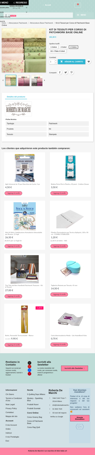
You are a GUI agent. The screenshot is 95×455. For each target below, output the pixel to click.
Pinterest (71, 72)
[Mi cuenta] (47, 5)
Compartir (60, 72)
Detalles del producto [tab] (16, 97)
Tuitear (65, 72)
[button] (13, 193)
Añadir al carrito (71, 61)
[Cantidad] (52, 61)
